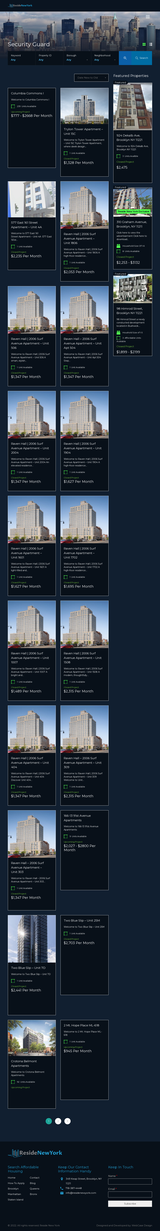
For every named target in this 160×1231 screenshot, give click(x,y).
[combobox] (77, 60)
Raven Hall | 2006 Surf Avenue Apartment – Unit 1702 (80, 553)
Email (112, 1189)
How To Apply (16, 1183)
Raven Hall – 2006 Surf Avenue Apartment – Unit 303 (27, 867)
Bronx (33, 1194)
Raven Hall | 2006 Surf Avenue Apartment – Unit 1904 (83, 448)
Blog (32, 1183)
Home (11, 1177)
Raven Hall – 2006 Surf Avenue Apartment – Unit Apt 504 (83, 343)
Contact (34, 1177)
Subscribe (130, 1203)
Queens (34, 1188)
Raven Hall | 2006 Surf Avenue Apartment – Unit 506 (30, 343)
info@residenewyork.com (81, 1192)
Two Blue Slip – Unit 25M (82, 920)
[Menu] (147, 16)
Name (112, 1176)
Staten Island (15, 1199)
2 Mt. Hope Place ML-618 (81, 1025)
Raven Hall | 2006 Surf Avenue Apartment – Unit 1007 (30, 658)
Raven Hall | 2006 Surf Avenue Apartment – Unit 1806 (80, 238)
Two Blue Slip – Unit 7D (28, 968)
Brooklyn (13, 1188)
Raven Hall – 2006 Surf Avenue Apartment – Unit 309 (83, 762)
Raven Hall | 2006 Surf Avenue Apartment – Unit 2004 (30, 448)
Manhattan (14, 1194)
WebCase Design (142, 1225)
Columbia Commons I (27, 93)
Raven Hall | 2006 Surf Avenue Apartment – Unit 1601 (27, 553)
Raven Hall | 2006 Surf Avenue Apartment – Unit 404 (30, 762)
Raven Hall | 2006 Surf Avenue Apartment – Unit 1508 (83, 658)
